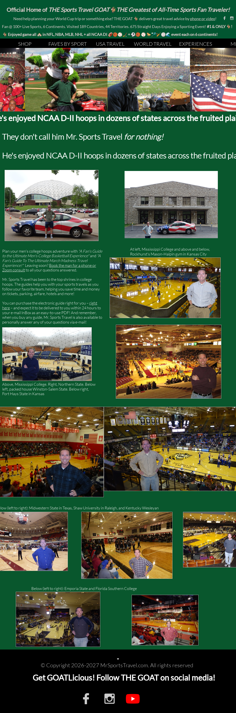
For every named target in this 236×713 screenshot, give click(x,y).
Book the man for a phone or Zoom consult (49, 268)
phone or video (202, 18)
